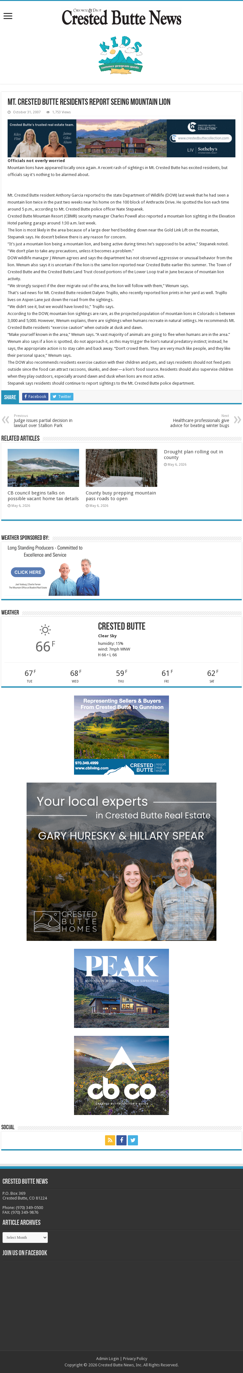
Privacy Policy (135, 1358)
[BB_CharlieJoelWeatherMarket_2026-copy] (51, 570)
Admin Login (107, 1358)
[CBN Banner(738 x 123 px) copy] (121, 138)
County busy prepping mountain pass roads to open (121, 495)
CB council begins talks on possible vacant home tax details (43, 495)
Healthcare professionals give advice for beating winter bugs (196, 421)
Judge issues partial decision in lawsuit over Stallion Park (46, 421)
